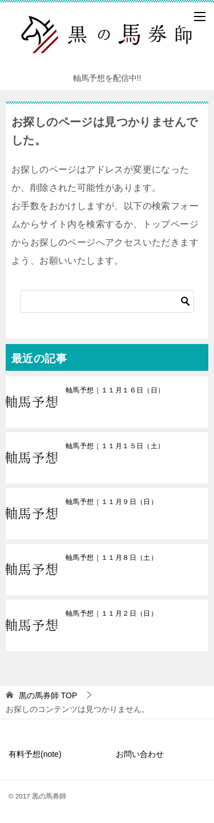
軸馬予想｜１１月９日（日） (112, 502)
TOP (48, 695)
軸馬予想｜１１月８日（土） (112, 558)
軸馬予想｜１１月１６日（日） (115, 390)
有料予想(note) (35, 754)
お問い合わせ (140, 754)
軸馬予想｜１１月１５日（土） (115, 446)
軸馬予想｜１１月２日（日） (112, 613)
